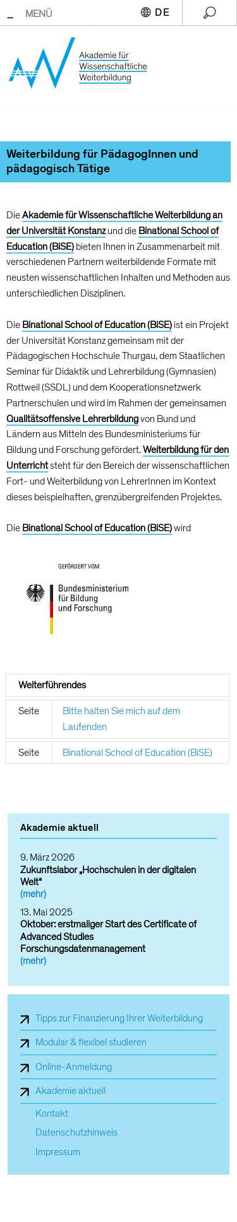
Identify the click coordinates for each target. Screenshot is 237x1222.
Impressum (57, 1152)
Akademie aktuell (70, 1091)
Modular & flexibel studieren (91, 1042)
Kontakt (51, 1113)
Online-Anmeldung (73, 1067)
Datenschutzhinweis (76, 1132)
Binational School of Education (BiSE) (137, 753)
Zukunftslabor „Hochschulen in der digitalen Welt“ (108, 876)
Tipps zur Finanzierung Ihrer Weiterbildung (119, 1018)
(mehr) (33, 894)
